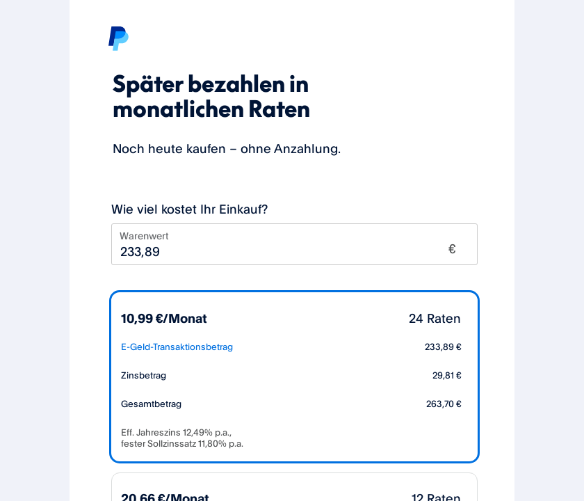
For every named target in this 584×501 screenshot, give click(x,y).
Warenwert (144, 235)
